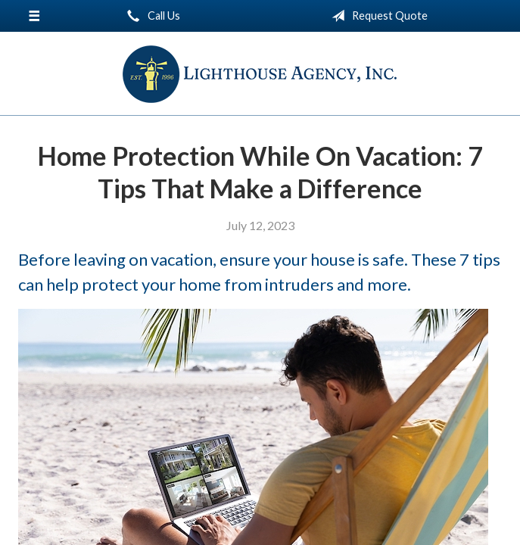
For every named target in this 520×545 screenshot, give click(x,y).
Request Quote (376, 16)
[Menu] (34, 16)
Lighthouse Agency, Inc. (260, 74)
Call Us (150, 16)
